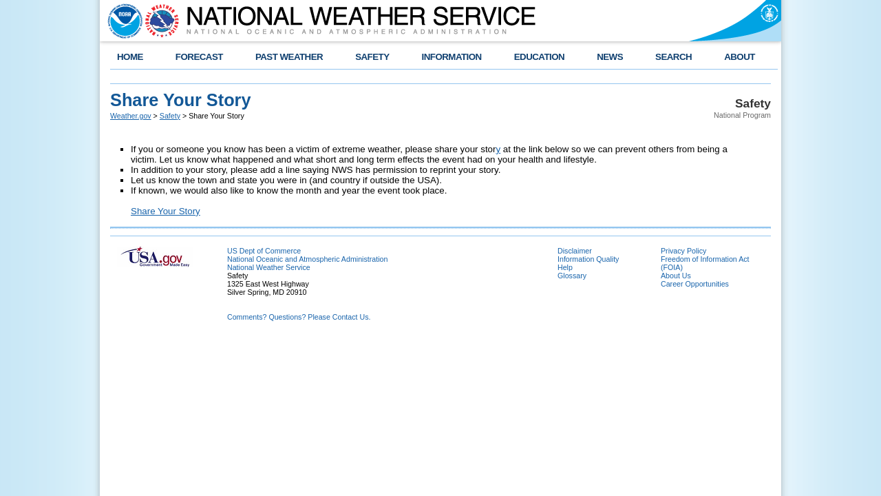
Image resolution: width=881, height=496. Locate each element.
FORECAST (199, 57)
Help (565, 267)
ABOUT (739, 57)
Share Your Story (165, 211)
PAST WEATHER (289, 57)
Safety (170, 116)
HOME (130, 57)
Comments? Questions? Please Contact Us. (298, 317)
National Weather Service (268, 267)
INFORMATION (452, 57)
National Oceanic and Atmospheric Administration (307, 259)
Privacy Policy (683, 251)
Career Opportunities (695, 284)
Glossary (572, 275)
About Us (676, 275)
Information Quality (588, 259)
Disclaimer (575, 251)
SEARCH (673, 57)
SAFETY (372, 57)
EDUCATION (539, 57)
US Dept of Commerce (264, 251)
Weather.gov (130, 116)
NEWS (610, 57)
